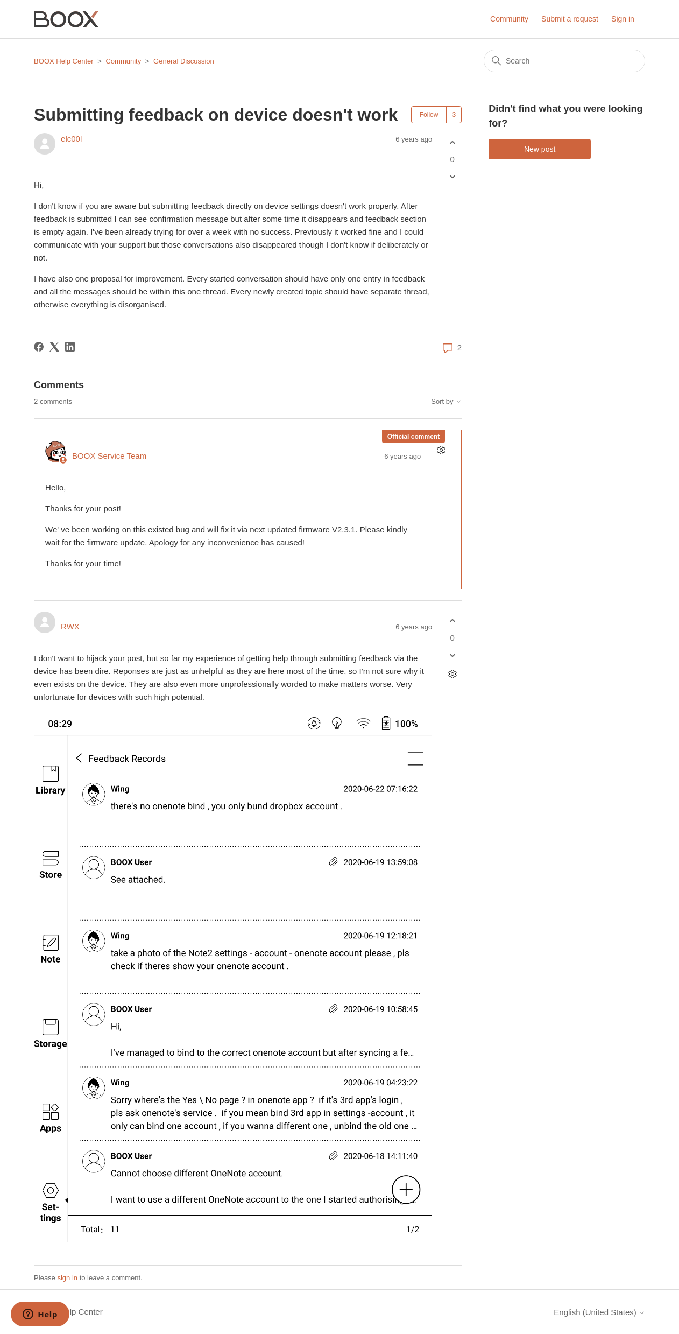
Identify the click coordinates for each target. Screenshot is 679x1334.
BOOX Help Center (64, 61)
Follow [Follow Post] (429, 114)
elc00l (71, 138)
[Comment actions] (441, 450)
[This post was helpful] (452, 142)
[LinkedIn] (70, 347)
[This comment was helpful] (452, 621)
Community (509, 19)
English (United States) (599, 1312)
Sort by (446, 401)
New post (539, 149)
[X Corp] (54, 347)
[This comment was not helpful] (452, 654)
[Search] (564, 61)
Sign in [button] (622, 19)
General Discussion (183, 61)
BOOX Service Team (109, 455)
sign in (67, 1278)
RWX (70, 626)
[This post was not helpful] (452, 176)
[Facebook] (39, 347)
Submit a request (569, 19)
